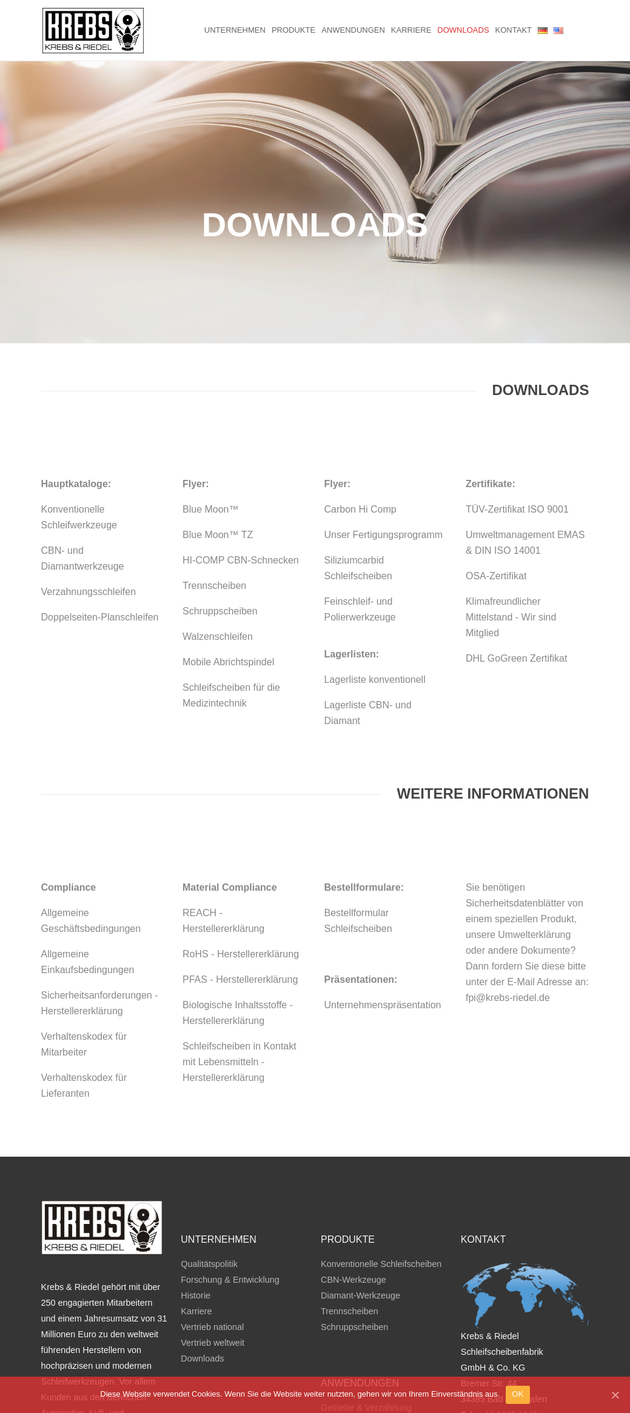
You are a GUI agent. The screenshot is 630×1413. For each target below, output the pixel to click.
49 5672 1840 (511, 1312)
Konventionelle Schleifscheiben (381, 1161)
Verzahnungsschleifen (88, 489)
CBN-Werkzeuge (353, 1177)
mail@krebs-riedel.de (532, 1327)
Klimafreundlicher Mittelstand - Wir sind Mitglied (511, 515)
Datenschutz (561, 1359)
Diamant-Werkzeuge (360, 1193)
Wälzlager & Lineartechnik (371, 1368)
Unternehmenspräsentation (382, 902)
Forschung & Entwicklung (230, 1177)
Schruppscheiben (220, 509)
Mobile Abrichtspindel (228, 559)
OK (517, 1396)
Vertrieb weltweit (212, 1240)
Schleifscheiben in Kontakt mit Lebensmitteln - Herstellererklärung (240, 959)
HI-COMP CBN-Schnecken (241, 458)
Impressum (507, 1359)
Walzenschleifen (218, 534)
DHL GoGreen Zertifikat (516, 556)
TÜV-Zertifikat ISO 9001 (517, 407)
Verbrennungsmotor (359, 1352)
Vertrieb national (212, 1224)
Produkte (293, 30)
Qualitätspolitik (209, 1161)
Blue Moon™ (211, 407)
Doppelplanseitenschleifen (372, 1321)
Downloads (463, 30)
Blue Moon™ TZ (218, 432)
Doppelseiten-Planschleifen (100, 515)
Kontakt (513, 30)
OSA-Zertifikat (496, 473)
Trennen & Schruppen (363, 1337)
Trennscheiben (214, 483)
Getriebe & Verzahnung (366, 1305)
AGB (470, 1359)
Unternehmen (235, 30)
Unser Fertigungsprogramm (383, 432)
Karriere (411, 30)
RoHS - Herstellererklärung (241, 851)
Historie (195, 1193)
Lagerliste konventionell (374, 577)
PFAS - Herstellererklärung (240, 877)
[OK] (615, 1398)
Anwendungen (353, 30)
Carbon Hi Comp (360, 407)
